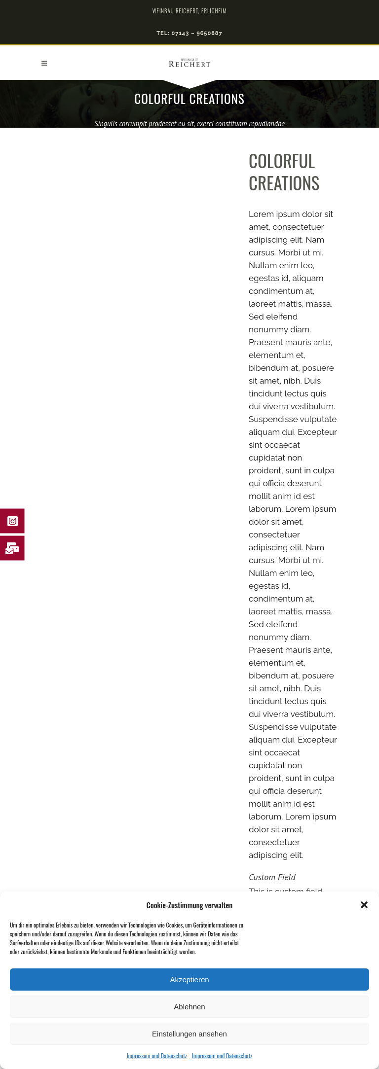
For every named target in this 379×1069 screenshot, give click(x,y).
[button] (364, 905)
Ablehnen (189, 1006)
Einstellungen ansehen (189, 1034)
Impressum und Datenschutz (157, 1055)
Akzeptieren (189, 979)
